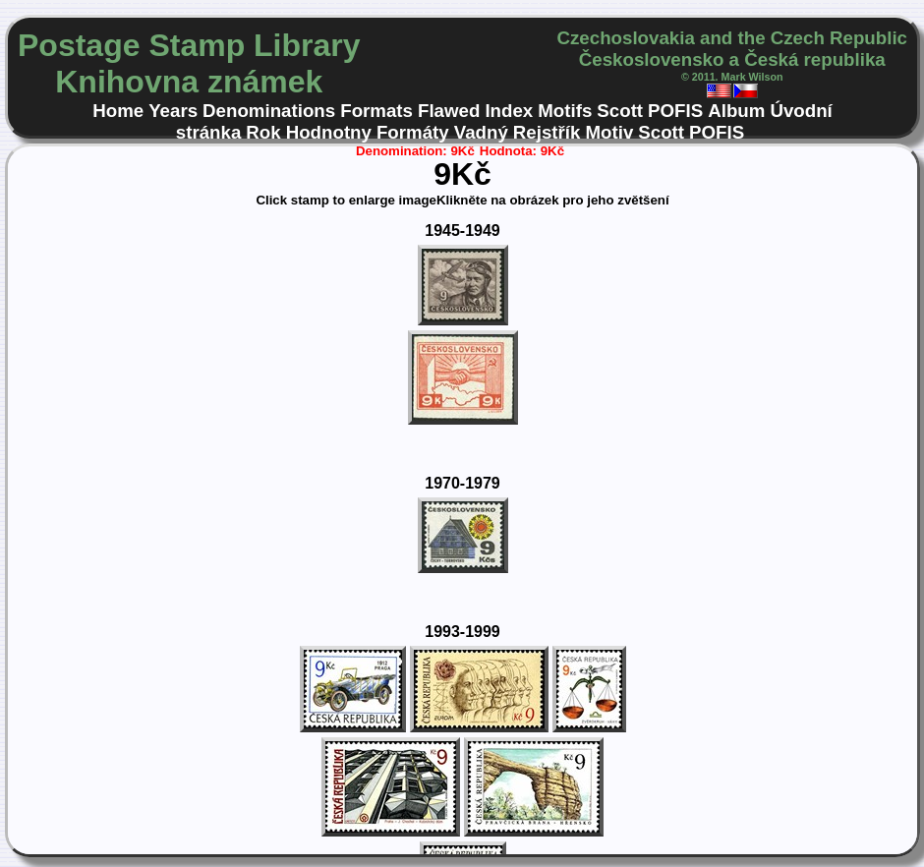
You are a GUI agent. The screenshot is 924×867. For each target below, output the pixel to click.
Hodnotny (329, 132)
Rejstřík (547, 132)
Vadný (481, 132)
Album (736, 110)
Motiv (609, 132)
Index (509, 110)
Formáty (412, 132)
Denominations (268, 110)
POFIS (675, 110)
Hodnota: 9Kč (522, 151)
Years (173, 110)
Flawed (449, 110)
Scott (620, 110)
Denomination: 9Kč (415, 151)
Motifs (565, 110)
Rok (263, 132)
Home (118, 110)
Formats (376, 110)
